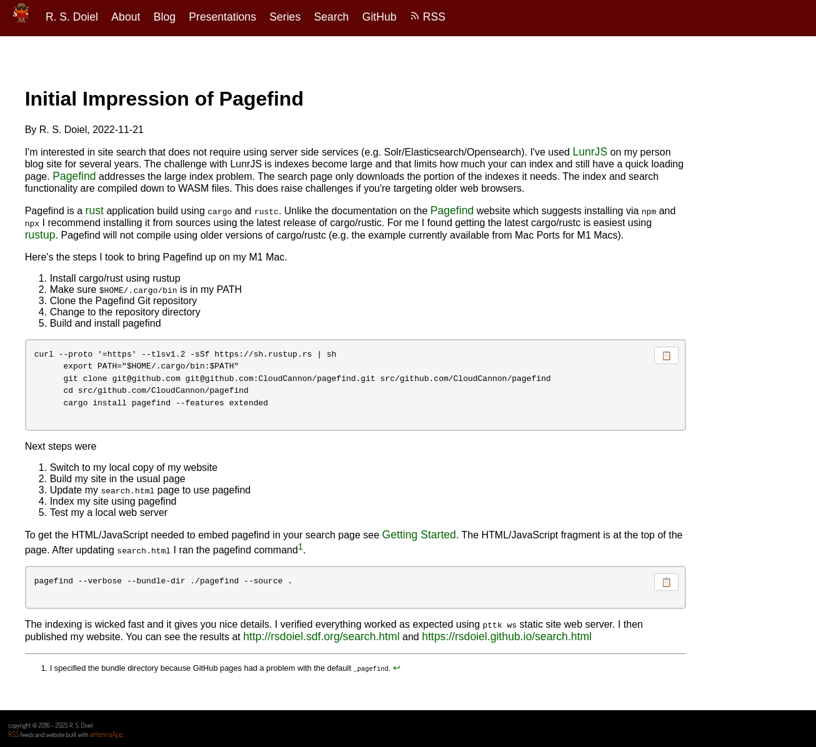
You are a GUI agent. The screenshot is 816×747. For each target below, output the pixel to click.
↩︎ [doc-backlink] (397, 668)
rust (95, 210)
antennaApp (106, 734)
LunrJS (589, 152)
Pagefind (74, 176)
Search (331, 17)
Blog (165, 17)
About (125, 17)
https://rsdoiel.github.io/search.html (507, 636)
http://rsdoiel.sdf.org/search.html (321, 636)
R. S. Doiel (72, 17)
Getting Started (419, 534)
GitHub (379, 17)
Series (285, 17)
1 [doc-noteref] (300, 547)
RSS (427, 17)
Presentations (222, 17)
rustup (40, 235)
